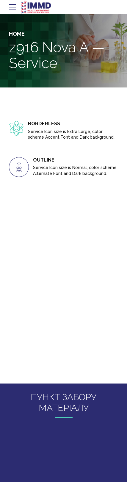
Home (17, 34)
